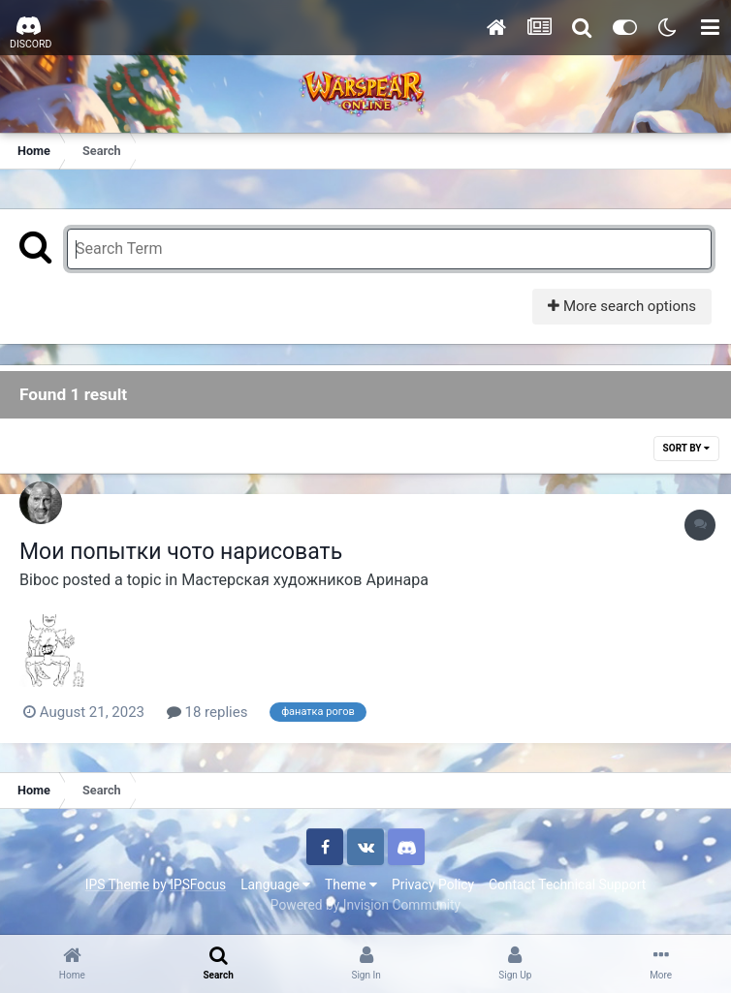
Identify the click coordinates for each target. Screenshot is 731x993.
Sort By (686, 448)
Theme (351, 884)
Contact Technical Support (567, 884)
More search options (622, 306)
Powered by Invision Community (365, 905)
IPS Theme (117, 884)
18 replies (207, 712)
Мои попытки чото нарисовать (180, 552)
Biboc (39, 580)
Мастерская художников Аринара (305, 580)
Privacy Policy (433, 884)
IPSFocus (198, 884)
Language (275, 884)
